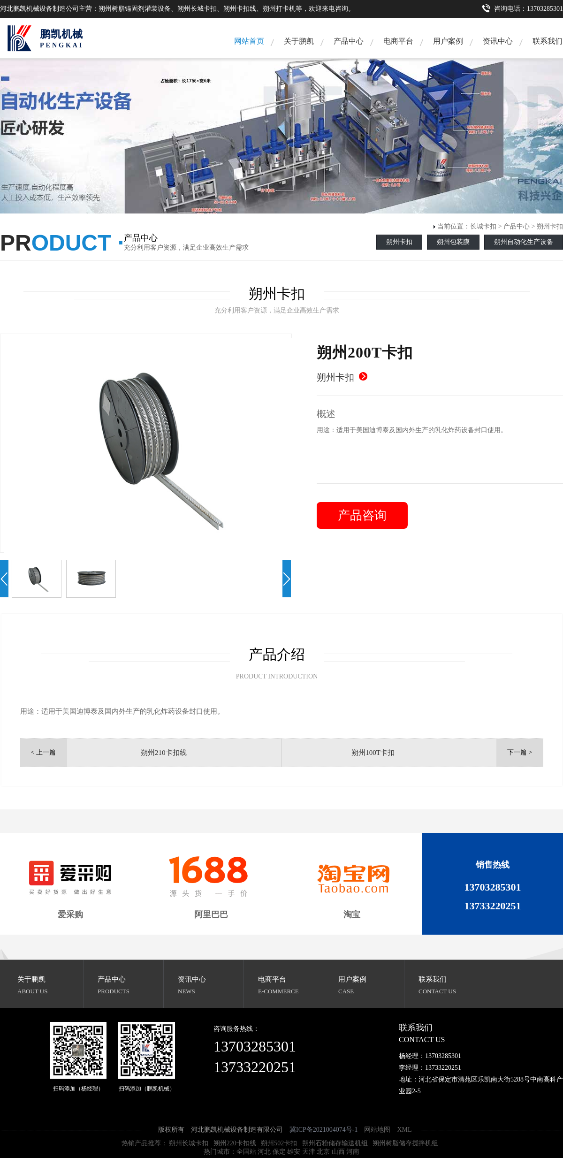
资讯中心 (498, 41)
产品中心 (349, 41)
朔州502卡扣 (279, 1143)
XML (404, 1129)
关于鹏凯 (299, 41)
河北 (264, 1151)
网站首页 (249, 41)
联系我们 (432, 979)
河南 (352, 1151)
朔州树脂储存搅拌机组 (405, 1143)
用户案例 (448, 41)
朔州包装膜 (453, 241)
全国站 (246, 1151)
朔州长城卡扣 (188, 1143)
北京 (323, 1151)
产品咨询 (362, 515)
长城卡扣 (483, 226)
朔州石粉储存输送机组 (335, 1143)
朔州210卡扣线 (164, 752)
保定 (279, 1151)
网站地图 (377, 1129)
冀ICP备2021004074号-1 (323, 1129)
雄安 (293, 1151)
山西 (338, 1151)
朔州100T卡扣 (373, 752)
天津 (308, 1151)
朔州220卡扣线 (234, 1143)
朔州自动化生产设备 (523, 241)
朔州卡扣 (550, 226)
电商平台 (398, 41)
